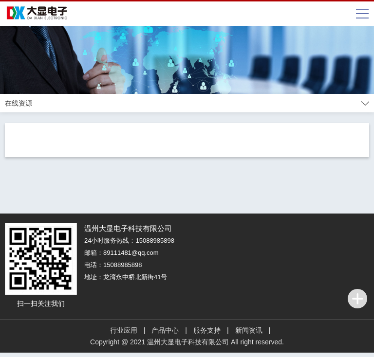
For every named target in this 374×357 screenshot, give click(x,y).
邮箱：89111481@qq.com (121, 252)
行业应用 (123, 330)
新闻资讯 (248, 330)
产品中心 (165, 330)
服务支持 (207, 330)
